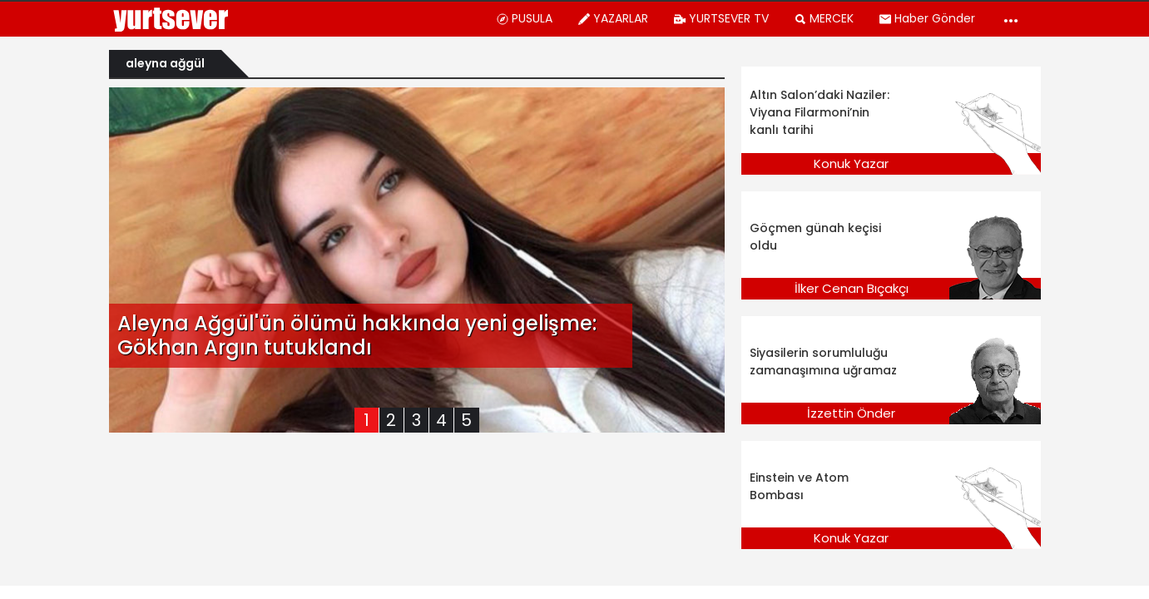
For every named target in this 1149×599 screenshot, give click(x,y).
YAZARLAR (612, 18)
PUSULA (524, 18)
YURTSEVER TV (721, 18)
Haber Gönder (927, 18)
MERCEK (824, 18)
